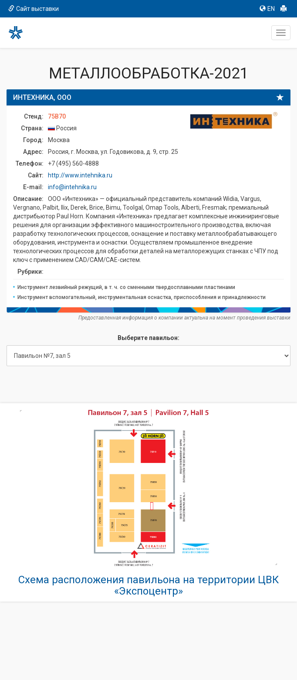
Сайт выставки (33, 8)
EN (267, 8)
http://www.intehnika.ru (80, 175)
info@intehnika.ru (72, 187)
